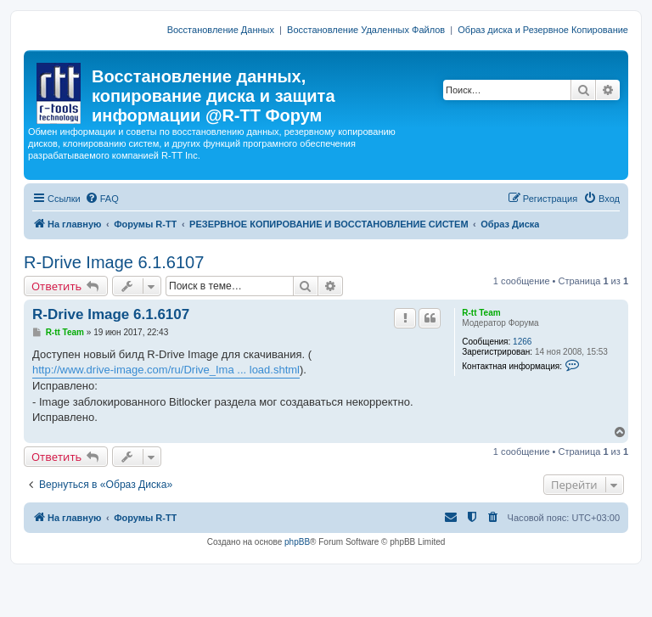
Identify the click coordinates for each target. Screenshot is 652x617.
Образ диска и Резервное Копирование (543, 30)
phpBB (297, 542)
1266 (522, 341)
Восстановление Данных (220, 30)
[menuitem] (102, 198)
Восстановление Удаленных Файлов (366, 30)
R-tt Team (481, 312)
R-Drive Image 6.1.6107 (114, 262)
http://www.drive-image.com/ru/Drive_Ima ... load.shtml (166, 369)
